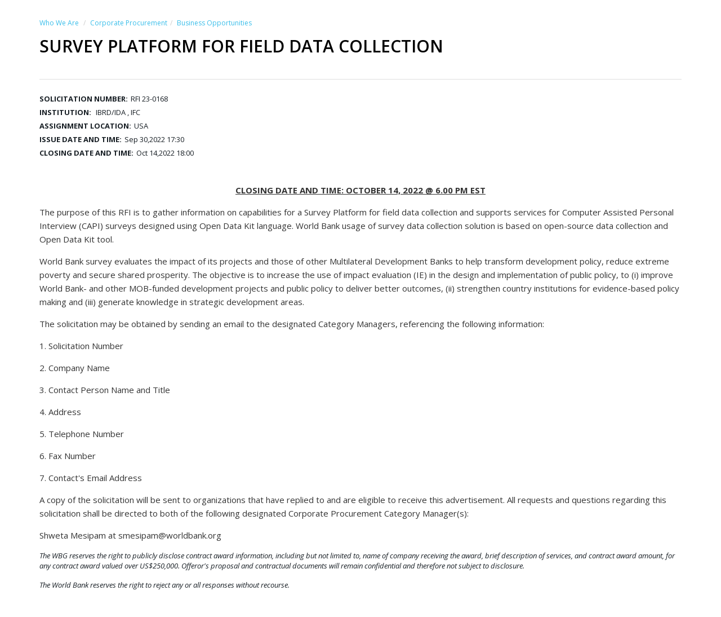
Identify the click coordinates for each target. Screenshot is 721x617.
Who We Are (59, 23)
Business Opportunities (214, 23)
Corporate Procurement (128, 23)
